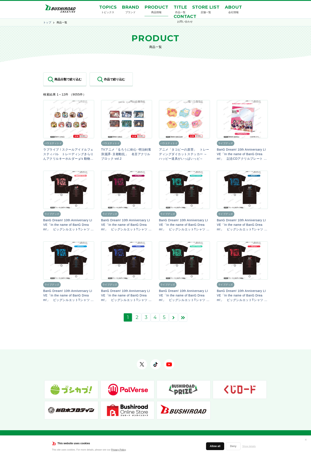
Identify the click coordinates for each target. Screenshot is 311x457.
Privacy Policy (118, 449)
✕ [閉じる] (306, 439)
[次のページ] (173, 317)
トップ (47, 22)
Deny (233, 446)
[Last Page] (183, 317)
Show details (249, 446)
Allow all (215, 446)
